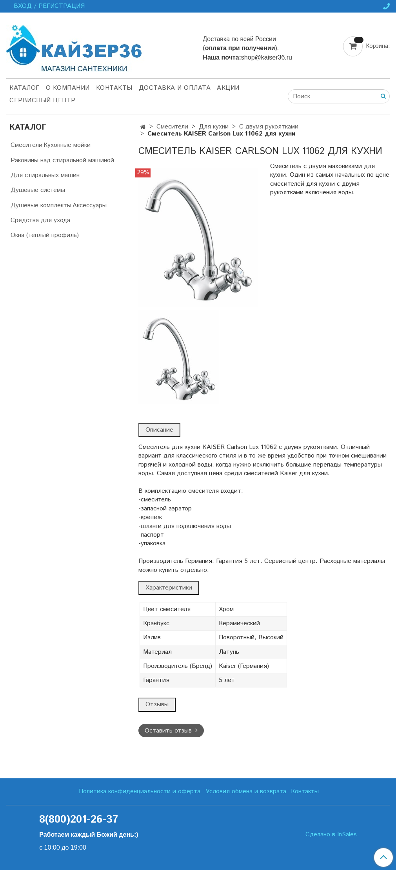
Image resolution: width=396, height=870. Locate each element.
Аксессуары (90, 205)
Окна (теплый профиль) (45, 235)
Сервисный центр (42, 100)
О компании (68, 87)
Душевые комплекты (41, 205)
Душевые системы (38, 190)
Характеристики (168, 587)
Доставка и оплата (175, 87)
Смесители (172, 126)
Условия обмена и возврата (245, 791)
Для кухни (214, 126)
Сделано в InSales (331, 835)
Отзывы (157, 704)
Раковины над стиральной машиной (62, 160)
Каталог (24, 87)
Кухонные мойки (67, 145)
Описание (159, 429)
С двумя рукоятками (268, 126)
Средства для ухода (40, 220)
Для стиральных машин (45, 175)
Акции (228, 87)
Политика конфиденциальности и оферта (139, 791)
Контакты (114, 87)
